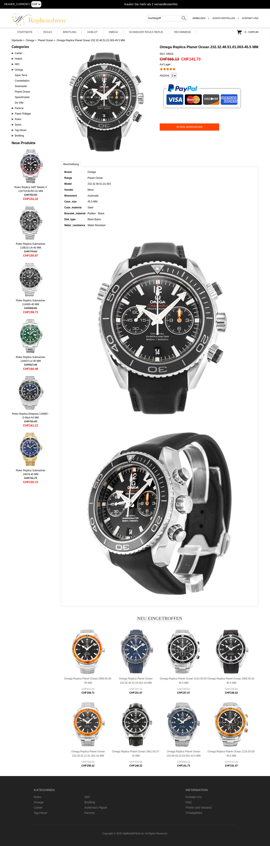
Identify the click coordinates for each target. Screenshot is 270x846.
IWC (17, 64)
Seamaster (21, 86)
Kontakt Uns (250, 18)
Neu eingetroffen (159, 618)
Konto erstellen (224, 18)
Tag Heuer (20, 130)
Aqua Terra (21, 75)
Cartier (18, 53)
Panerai (19, 108)
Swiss (18, 124)
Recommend (182, 32)
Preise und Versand (198, 807)
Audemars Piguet (95, 807)
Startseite (24, 32)
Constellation (22, 80)
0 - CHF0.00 (251, 32)
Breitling (69, 32)
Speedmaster (22, 97)
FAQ (189, 802)
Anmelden (199, 18)
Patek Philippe (23, 113)
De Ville (19, 102)
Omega (113, 32)
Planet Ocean (45, 40)
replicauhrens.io (133, 833)
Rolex (47, 32)
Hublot (92, 32)
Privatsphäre (194, 813)
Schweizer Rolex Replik (146, 32)
